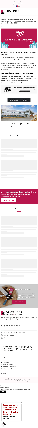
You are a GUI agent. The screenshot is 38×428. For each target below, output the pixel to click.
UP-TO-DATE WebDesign (22, 381)
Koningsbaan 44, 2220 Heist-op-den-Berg (14, 333)
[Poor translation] (4, 391)
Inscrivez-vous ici (8, 200)
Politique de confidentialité (9, 366)
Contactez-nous (19, 302)
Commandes (6, 371)
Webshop (5, 358)
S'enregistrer (6, 362)
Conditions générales (8, 364)
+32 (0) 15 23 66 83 (9, 335)
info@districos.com (8, 338)
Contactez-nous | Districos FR (19, 124)
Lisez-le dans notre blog (19, 100)
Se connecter (6, 360)
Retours (4, 373)
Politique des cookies (8, 369)
